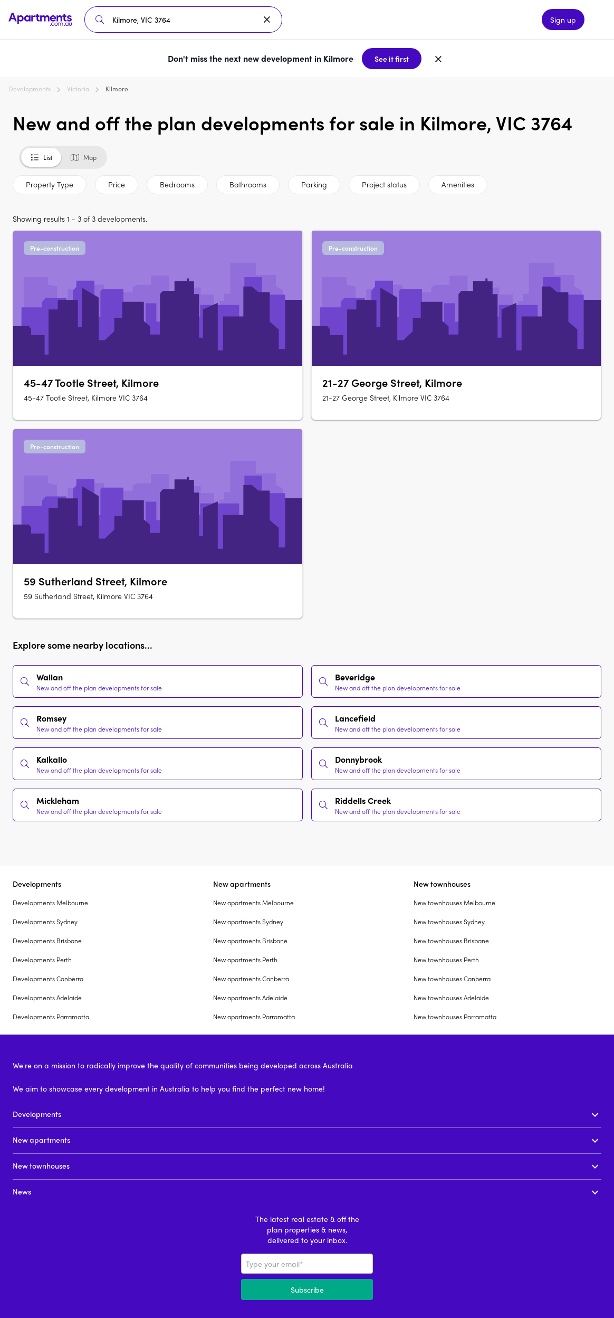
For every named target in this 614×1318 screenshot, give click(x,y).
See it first (392, 58)
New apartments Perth (245, 959)
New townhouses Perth (446, 959)
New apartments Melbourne (253, 902)
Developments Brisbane (47, 940)
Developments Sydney (45, 921)
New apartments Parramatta (254, 1016)
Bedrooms (177, 184)
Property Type (49, 184)
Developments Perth (42, 959)
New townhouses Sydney (449, 921)
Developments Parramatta (51, 1016)
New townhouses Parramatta (455, 1016)
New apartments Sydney (248, 921)
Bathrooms (247, 184)
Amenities (458, 184)
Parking (314, 184)
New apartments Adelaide (250, 997)
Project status (384, 184)
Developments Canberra (48, 978)
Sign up (563, 19)
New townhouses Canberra (452, 978)
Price (116, 184)
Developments (29, 88)
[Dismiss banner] (438, 59)
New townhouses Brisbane (451, 940)
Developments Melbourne (50, 902)
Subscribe (307, 1289)
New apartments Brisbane (250, 940)
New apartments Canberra (251, 978)
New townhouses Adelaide (451, 997)
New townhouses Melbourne (454, 902)
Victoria (78, 88)
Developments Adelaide (47, 997)
